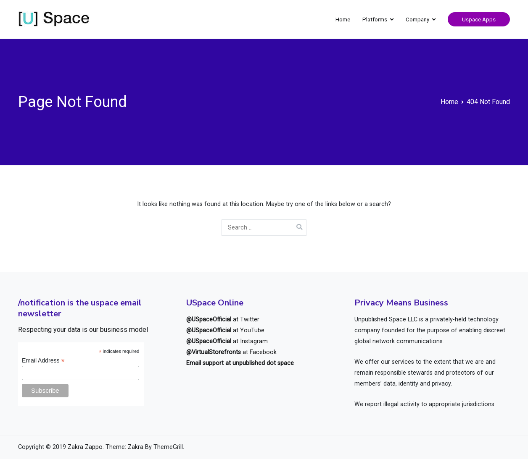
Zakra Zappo (85, 447)
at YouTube (225, 330)
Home (342, 19)
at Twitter (222, 319)
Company (417, 19)
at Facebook (231, 352)
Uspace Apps (479, 19)
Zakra (135, 447)
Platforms (374, 19)
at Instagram (227, 341)
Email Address (43, 361)
